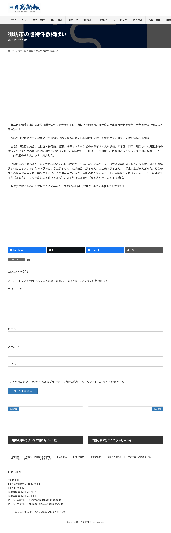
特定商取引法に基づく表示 (140, 462)
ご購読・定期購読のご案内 (38, 462)
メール (13, 352)
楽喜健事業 (96, 462)
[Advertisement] (45, 90)
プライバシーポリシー (21, 464)
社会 (28, 259)
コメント (15, 289)
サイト (12, 369)
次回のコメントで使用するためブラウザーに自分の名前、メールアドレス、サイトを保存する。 (69, 387)
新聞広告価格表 (114, 462)
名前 (12, 334)
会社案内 (15, 462)
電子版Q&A (61, 462)
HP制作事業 (78, 462)
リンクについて (45, 464)
